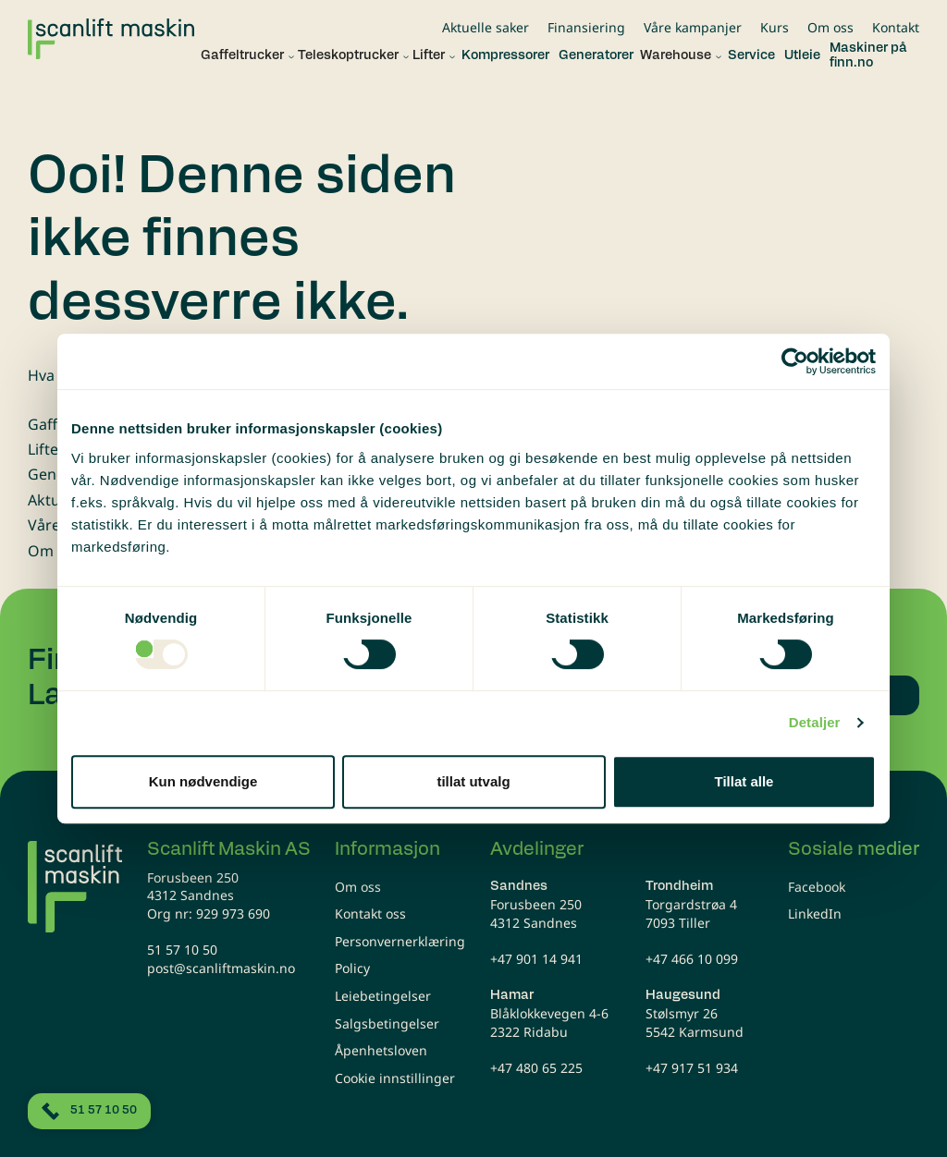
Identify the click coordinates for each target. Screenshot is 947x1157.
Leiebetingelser (383, 996)
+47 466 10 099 (692, 959)
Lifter (46, 449)
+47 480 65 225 (536, 1068)
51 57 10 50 (182, 949)
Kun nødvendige (203, 781)
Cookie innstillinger (395, 1078)
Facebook (816, 886)
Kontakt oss (370, 913)
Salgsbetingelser (387, 1023)
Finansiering (586, 27)
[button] (242, 57)
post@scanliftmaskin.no (221, 968)
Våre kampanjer (693, 27)
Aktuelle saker (485, 27)
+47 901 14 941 (536, 959)
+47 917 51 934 (692, 1068)
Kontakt (895, 27)
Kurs (774, 27)
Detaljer (815, 722)
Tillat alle (744, 781)
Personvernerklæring (400, 941)
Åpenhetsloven (381, 1050)
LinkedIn (815, 913)
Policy (352, 968)
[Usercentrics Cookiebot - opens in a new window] (795, 361)
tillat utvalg (473, 781)
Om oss (830, 27)
